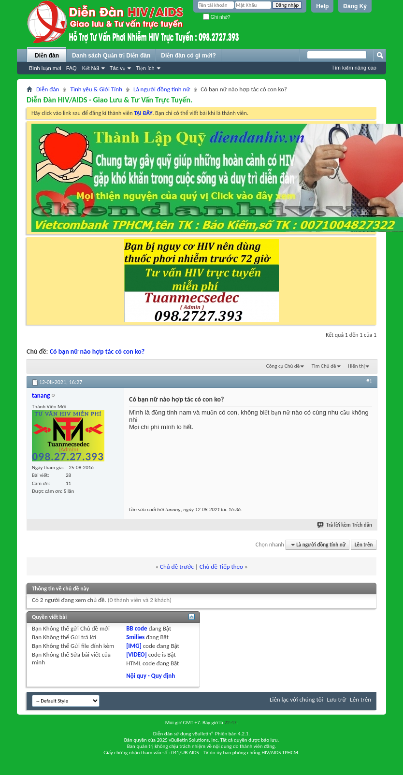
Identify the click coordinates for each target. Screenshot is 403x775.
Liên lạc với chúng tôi (296, 699)
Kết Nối (90, 68)
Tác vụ (118, 68)
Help (322, 6)
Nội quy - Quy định (150, 675)
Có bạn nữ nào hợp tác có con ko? (97, 351)
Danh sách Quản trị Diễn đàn (111, 55)
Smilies (135, 637)
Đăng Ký (355, 6)
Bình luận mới (45, 68)
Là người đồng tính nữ (161, 89)
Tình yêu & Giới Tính (96, 89)
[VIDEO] (136, 654)
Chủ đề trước (177, 566)
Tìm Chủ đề (324, 366)
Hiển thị (356, 366)
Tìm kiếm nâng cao (353, 68)
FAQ (71, 68)
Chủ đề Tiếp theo (221, 566)
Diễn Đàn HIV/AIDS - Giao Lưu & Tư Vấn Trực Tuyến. (109, 99)
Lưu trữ (336, 699)
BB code (136, 628)
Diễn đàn (47, 55)
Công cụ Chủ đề (283, 366)
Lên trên (364, 545)
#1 (369, 381)
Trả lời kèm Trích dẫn (345, 525)
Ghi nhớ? (216, 17)
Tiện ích (145, 68)
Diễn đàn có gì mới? (188, 55)
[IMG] (134, 645)
